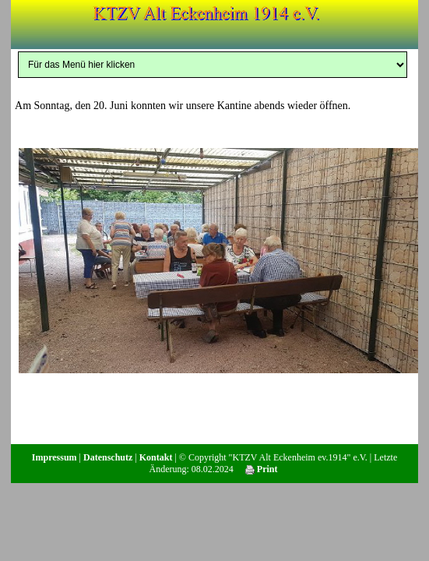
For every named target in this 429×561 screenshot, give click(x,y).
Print (261, 469)
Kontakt (156, 457)
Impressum (54, 457)
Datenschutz (107, 457)
